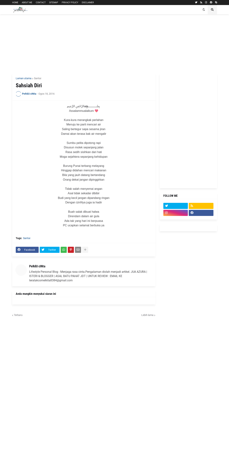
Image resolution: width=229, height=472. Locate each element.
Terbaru (18, 315)
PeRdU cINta (37, 266)
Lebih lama (147, 315)
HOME (15, 2)
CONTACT (41, 2)
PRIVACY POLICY (70, 2)
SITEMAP (53, 2)
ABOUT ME (27, 2)
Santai (37, 78)
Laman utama (23, 78)
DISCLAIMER (88, 2)
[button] (204, 9)
